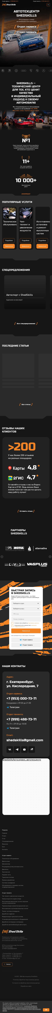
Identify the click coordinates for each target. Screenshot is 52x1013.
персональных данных (33, 644)
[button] (9, 246)
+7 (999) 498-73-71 (45, 1)
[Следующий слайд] (50, 577)
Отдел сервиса (6, 876)
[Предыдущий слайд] (2, 577)
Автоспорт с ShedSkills (19, 322)
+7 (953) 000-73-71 (14, 1)
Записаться (26, 652)
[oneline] (26, 635)
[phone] (26, 640)
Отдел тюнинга (6, 914)
